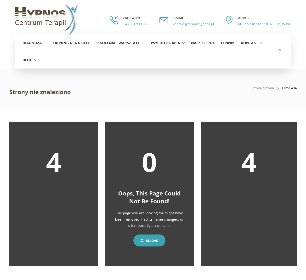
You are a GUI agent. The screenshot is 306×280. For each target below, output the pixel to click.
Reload (150, 240)
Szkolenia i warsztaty (118, 42)
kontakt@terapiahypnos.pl (193, 24)
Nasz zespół (203, 42)
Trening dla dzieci (71, 42)
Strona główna (262, 88)
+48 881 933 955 (135, 24)
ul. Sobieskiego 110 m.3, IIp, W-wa (264, 24)
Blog (27, 59)
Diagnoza (32, 42)
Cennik (227, 42)
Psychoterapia (165, 42)
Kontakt (249, 42)
